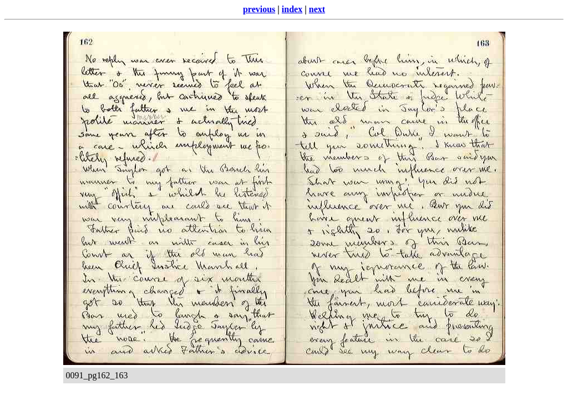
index (292, 9)
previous (259, 9)
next (317, 9)
